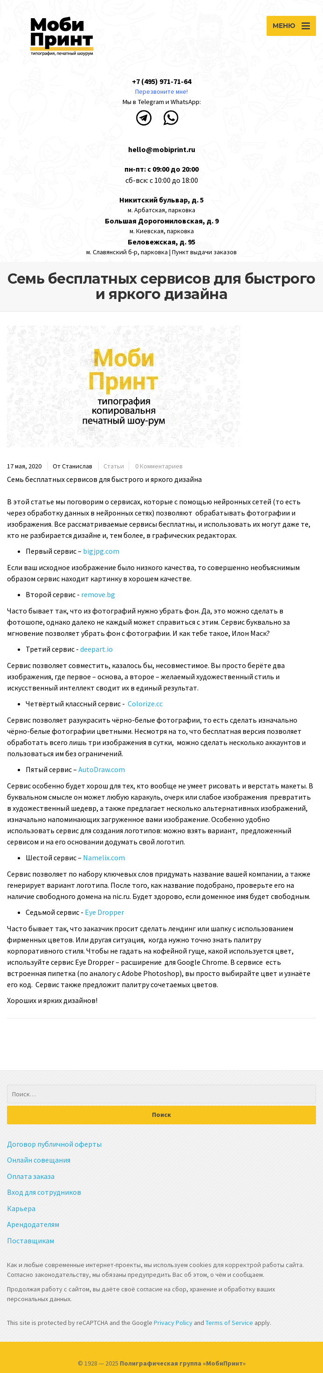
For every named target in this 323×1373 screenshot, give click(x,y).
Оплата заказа (31, 1176)
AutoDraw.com (101, 769)
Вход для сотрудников (44, 1192)
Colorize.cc (145, 703)
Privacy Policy (172, 1322)
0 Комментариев (159, 466)
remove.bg (98, 594)
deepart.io (96, 649)
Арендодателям (33, 1224)
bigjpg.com (101, 551)
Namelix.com (104, 857)
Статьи (113, 466)
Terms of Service (230, 1322)
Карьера (21, 1208)
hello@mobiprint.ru (161, 149)
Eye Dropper (104, 912)
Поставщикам (30, 1240)
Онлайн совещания (38, 1159)
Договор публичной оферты (54, 1144)
